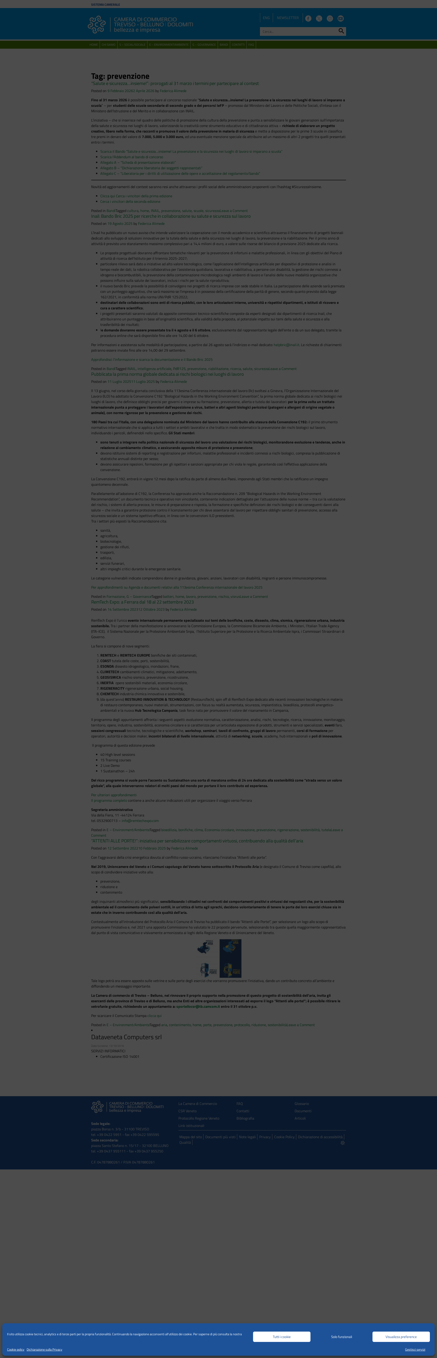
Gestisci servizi (415, 1349)
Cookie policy (15, 1349)
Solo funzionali (341, 1336)
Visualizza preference (401, 1336)
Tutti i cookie (282, 1336)
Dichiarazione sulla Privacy (44, 1349)
